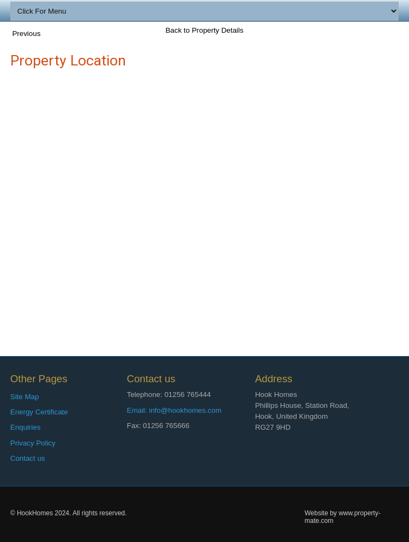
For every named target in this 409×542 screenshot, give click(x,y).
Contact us (27, 458)
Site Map (24, 397)
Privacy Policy (33, 443)
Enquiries (25, 427)
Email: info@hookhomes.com (174, 410)
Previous (26, 33)
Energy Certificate (39, 412)
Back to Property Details (204, 30)
